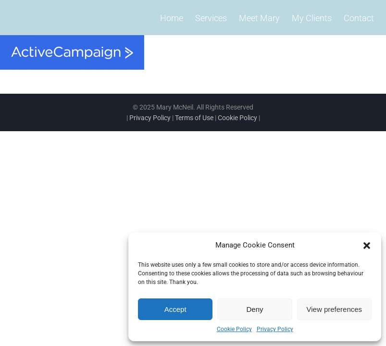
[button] (367, 245)
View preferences (334, 309)
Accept (175, 309)
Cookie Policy (234, 329)
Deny (254, 309)
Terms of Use (194, 118)
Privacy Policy (275, 329)
